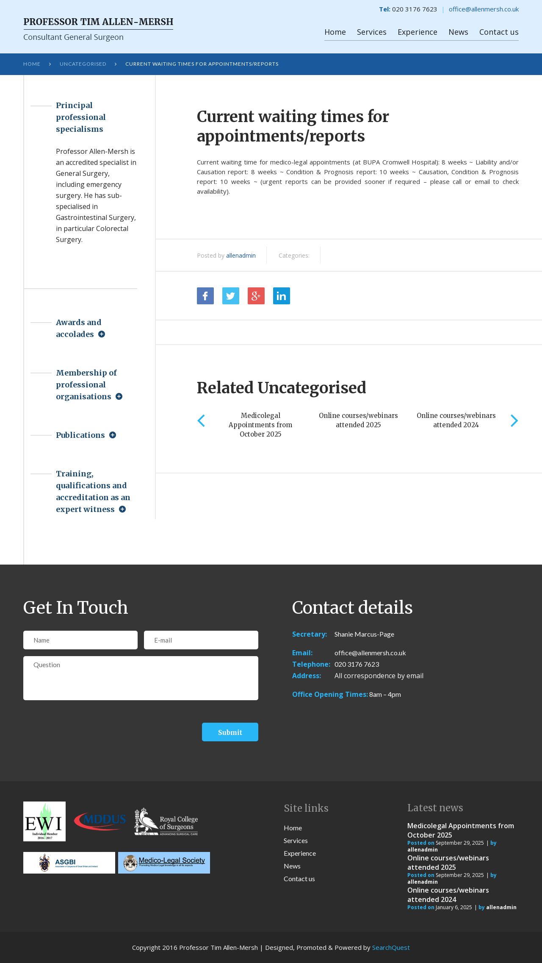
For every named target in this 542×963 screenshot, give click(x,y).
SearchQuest (391, 947)
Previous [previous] (201, 419)
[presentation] (87, 725)
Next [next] (515, 419)
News (458, 32)
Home (335, 32)
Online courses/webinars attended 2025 (448, 862)
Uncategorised (83, 64)
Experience (417, 32)
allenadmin (241, 255)
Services (372, 32)
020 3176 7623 (357, 664)
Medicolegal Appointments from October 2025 (260, 425)
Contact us (499, 32)
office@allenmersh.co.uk (484, 9)
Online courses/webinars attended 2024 (448, 894)
